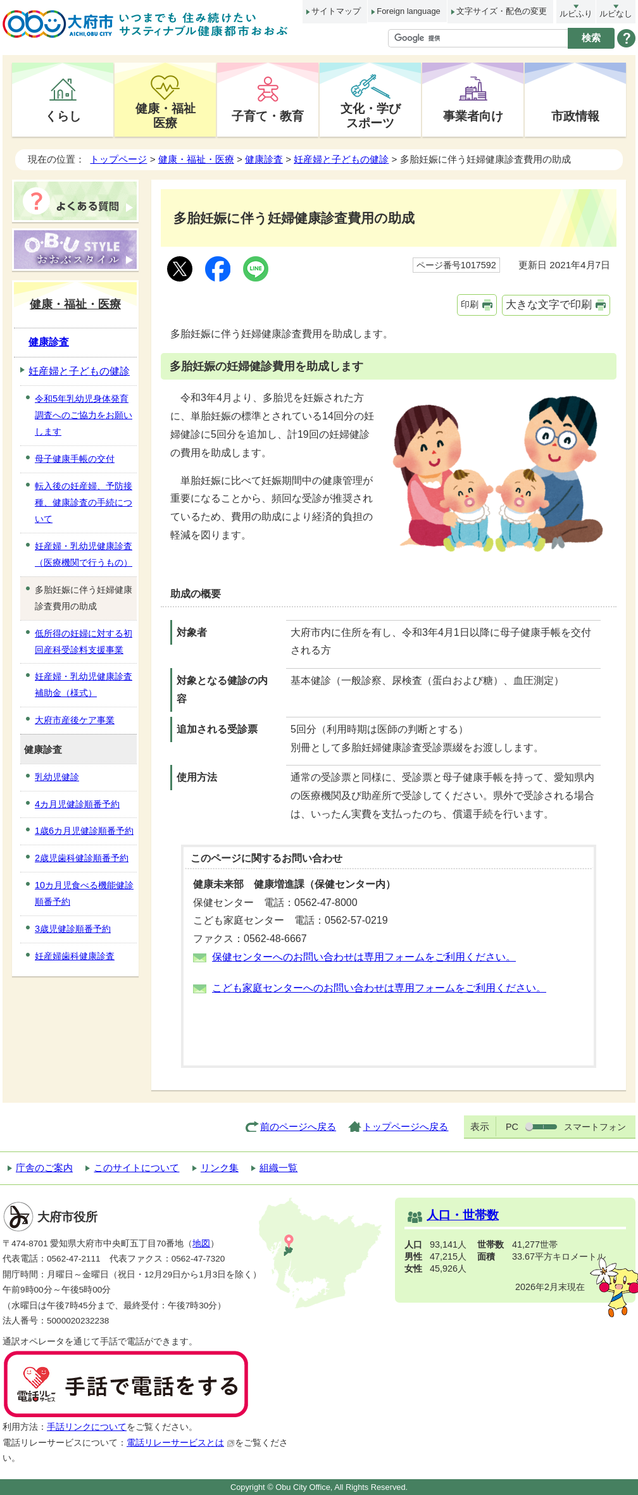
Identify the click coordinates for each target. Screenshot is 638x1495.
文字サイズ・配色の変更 (501, 11)
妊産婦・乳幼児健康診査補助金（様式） (83, 684)
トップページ (118, 159)
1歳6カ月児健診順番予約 (84, 831)
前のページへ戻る (298, 1126)
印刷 (469, 304)
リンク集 (220, 1167)
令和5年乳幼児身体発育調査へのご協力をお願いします (83, 415)
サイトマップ (336, 11)
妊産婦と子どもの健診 (341, 159)
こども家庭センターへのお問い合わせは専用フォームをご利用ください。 (379, 988)
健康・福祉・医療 (196, 159)
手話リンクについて (87, 1427)
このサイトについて (136, 1167)
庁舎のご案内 (44, 1167)
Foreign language (408, 11)
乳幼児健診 (57, 777)
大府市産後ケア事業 (75, 720)
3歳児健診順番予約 (73, 929)
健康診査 (264, 159)
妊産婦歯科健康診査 (75, 956)
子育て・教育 (268, 116)
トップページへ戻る (405, 1126)
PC (512, 1127)
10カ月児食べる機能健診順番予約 (84, 893)
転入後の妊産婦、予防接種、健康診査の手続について (83, 502)
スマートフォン (595, 1127)
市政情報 (575, 116)
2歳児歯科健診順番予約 (81, 858)
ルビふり (576, 13)
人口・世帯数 (463, 1215)
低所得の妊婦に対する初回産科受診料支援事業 (83, 641)
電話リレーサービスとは (181, 1443)
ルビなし (615, 13)
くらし (63, 116)
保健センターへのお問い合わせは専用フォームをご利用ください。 (364, 957)
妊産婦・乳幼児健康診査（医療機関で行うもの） (83, 554)
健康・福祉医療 (165, 115)
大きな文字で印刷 (549, 305)
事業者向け (473, 116)
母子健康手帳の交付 (75, 459)
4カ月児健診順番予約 (77, 804)
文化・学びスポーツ (371, 115)
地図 (201, 1243)
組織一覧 (278, 1167)
